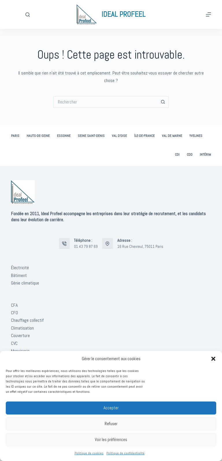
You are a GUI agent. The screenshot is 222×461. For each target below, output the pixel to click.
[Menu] (208, 14)
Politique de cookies (89, 453)
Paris (15, 136)
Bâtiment (19, 275)
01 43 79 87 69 (86, 246)
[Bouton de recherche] (163, 102)
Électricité (20, 268)
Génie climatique (25, 283)
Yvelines (195, 136)
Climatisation (22, 328)
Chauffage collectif (27, 320)
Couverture (20, 335)
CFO (14, 313)
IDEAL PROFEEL (123, 14)
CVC (14, 343)
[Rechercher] (27, 14)
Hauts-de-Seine (38, 136)
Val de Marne (172, 136)
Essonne (64, 136)
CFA (14, 305)
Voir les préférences (111, 439)
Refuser (111, 423)
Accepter (111, 407)
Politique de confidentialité (125, 453)
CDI (177, 155)
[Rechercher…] (105, 102)
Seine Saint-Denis (91, 136)
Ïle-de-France (144, 136)
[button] (213, 359)
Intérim (205, 155)
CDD (190, 155)
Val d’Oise (119, 136)
